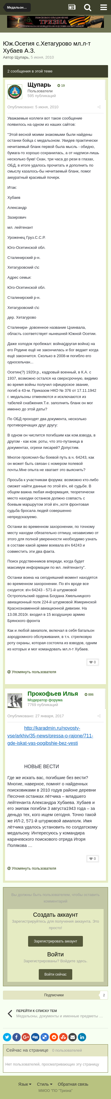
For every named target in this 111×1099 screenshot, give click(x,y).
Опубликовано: (32, 107)
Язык (25, 1084)
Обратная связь (73, 1084)
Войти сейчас (55, 974)
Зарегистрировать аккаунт (55, 941)
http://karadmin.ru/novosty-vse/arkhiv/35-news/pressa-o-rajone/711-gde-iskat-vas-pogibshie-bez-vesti (50, 736)
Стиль (44, 1084)
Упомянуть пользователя (31, 672)
